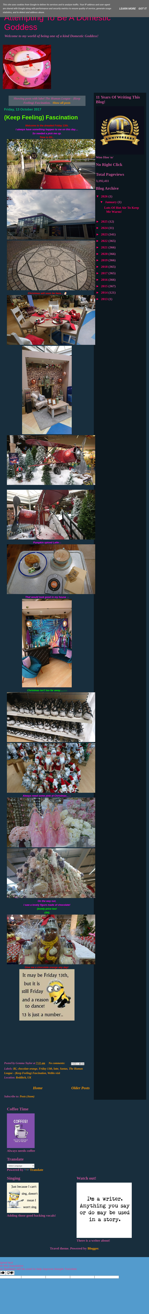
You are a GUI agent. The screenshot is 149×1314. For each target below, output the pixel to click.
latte (56, 1068)
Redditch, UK (23, 1077)
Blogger (93, 1248)
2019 (104, 260)
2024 (104, 228)
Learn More (127, 8)
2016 (104, 279)
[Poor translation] (10, 1273)
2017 (104, 273)
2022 (104, 241)
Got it (143, 8)
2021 (104, 247)
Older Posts (80, 1088)
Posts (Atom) (27, 1096)
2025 (104, 221)
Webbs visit (53, 1073)
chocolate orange (27, 1068)
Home (38, 1088)
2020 (104, 254)
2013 (104, 299)
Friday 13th (45, 1068)
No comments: (57, 1063)
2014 (104, 292)
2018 (104, 266)
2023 (104, 234)
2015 (104, 286)
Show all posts (61, 102)
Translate (33, 1170)
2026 (104, 196)
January (111, 202)
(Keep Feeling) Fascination (41, 117)
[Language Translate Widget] (20, 1166)
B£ (14, 1068)
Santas (64, 1068)
